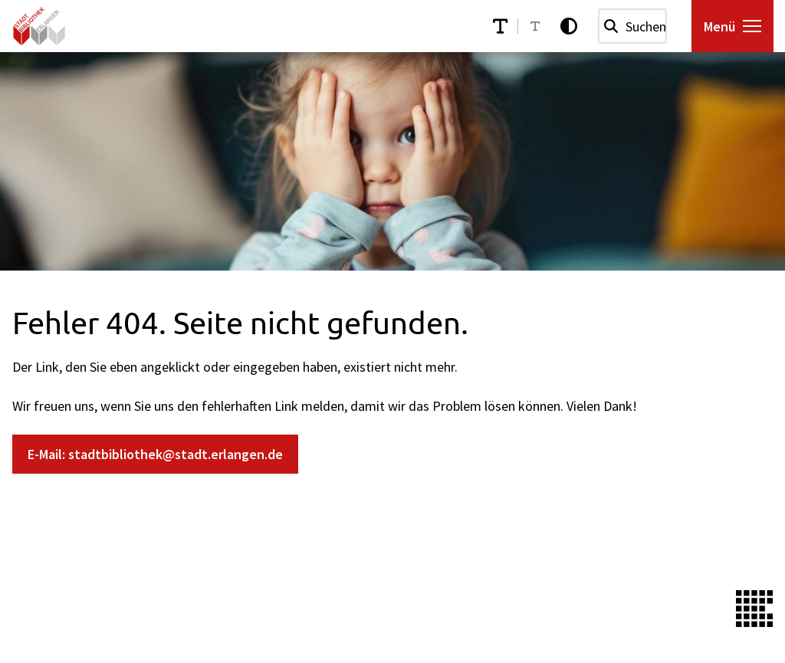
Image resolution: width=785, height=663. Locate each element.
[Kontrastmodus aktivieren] (569, 26)
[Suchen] (611, 26)
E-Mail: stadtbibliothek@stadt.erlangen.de (155, 454)
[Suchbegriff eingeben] (632, 26)
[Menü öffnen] (732, 26)
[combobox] (632, 26)
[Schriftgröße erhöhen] (500, 26)
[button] (752, 26)
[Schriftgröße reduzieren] (535, 26)
